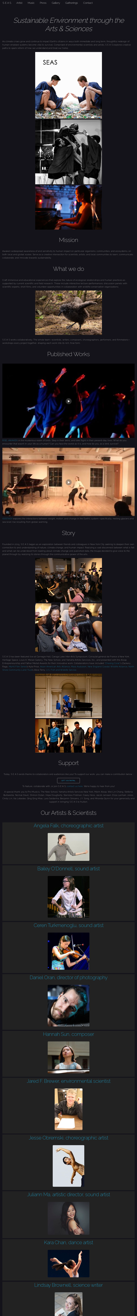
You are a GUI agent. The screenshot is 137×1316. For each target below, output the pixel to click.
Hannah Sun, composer (68, 1034)
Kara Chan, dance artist (68, 1242)
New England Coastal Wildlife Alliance (107, 666)
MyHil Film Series (18, 666)
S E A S (7, 2)
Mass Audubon (79, 666)
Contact (88, 2)
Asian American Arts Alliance (55, 666)
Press (43, 2)
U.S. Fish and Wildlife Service (61, 670)
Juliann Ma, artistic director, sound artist (68, 1194)
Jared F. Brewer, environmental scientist (68, 1081)
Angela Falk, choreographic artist (68, 825)
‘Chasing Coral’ (112, 663)
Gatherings (71, 2)
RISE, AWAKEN (10, 440)
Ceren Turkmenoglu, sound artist (68, 925)
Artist (19, 2)
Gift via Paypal (68, 781)
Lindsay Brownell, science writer (68, 1285)
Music (31, 2)
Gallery (56, 2)
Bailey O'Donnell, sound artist (68, 868)
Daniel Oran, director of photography (69, 977)
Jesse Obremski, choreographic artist (68, 1138)
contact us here (75, 786)
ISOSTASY (7, 518)
